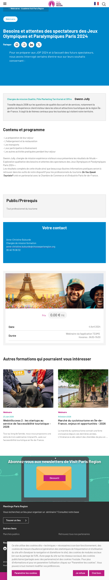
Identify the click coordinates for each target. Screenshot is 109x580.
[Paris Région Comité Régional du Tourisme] (55, 4)
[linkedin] (5, 548)
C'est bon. (96, 573)
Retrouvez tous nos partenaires (74, 534)
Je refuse (80, 573)
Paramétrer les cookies (26, 573)
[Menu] (4, 3)
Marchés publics (11, 534)
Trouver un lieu (13, 520)
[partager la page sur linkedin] (31, 45)
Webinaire (10, 19)
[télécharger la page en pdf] (24, 45)
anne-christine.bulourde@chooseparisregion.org (30, 246)
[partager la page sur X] (39, 45)
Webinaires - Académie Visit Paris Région (27, 8)
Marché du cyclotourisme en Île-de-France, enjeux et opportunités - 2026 (82, 422)
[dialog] (58, 561)
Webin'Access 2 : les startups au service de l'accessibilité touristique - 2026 (27, 423)
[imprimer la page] (17, 45)
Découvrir (54, 478)
